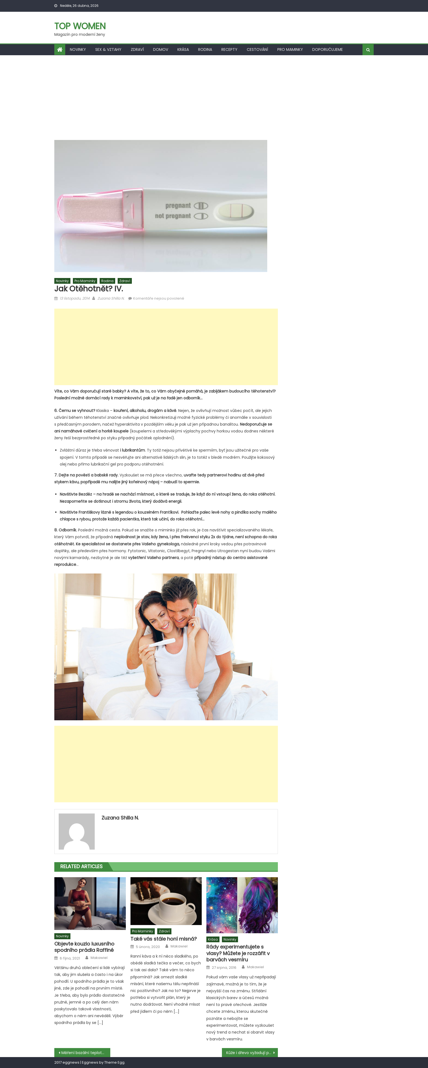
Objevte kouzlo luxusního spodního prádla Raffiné (84, 947)
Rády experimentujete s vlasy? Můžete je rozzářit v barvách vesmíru (238, 953)
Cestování (257, 49)
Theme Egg (114, 1062)
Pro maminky (290, 49)
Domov (160, 49)
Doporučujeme (327, 49)
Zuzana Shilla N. (110, 298)
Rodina (205, 49)
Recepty (229, 49)
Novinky (78, 49)
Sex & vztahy (108, 49)
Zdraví (137, 49)
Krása (183, 49)
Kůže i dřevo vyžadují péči (250, 1052)
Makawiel (99, 957)
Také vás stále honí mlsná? (163, 939)
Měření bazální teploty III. (84, 1052)
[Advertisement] (214, 96)
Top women (80, 26)
